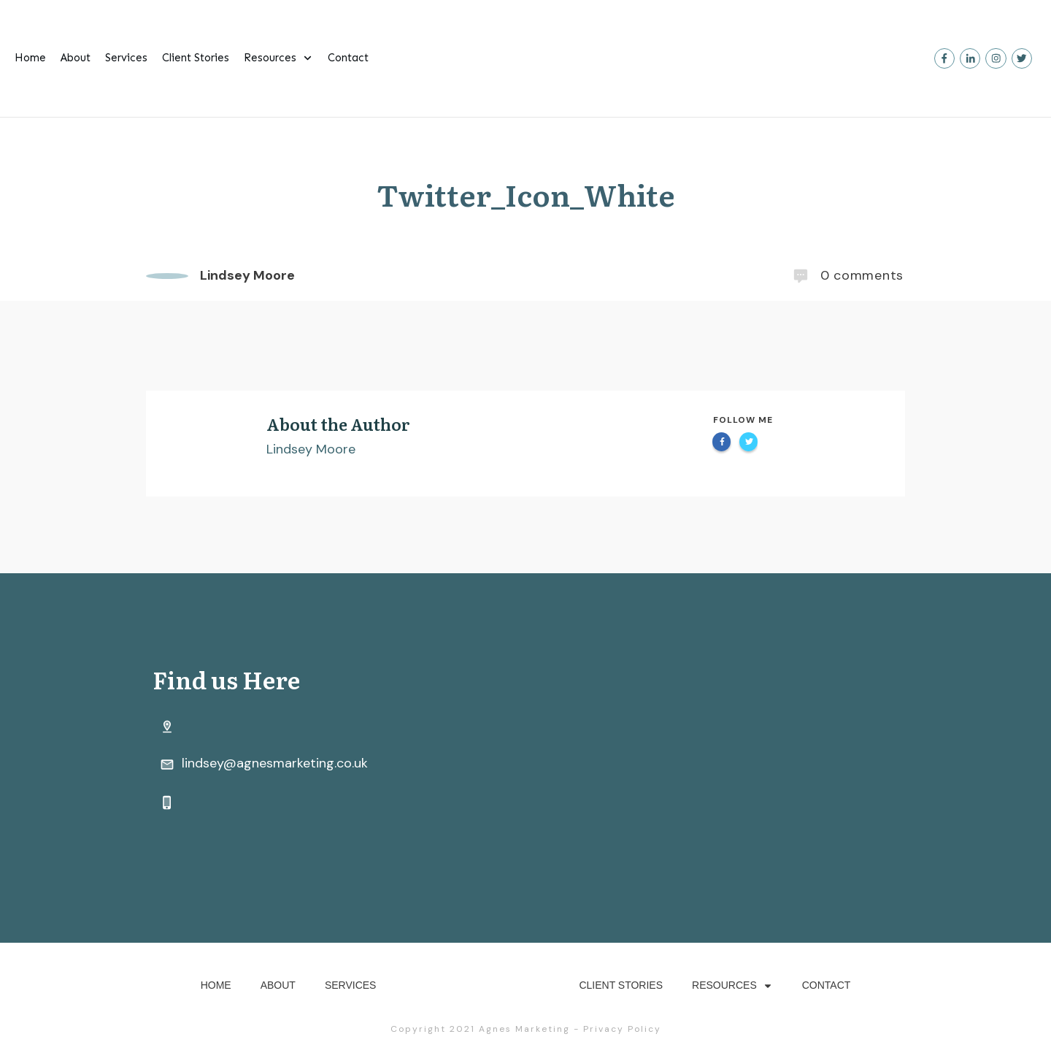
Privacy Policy (622, 1029)
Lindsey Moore (310, 449)
